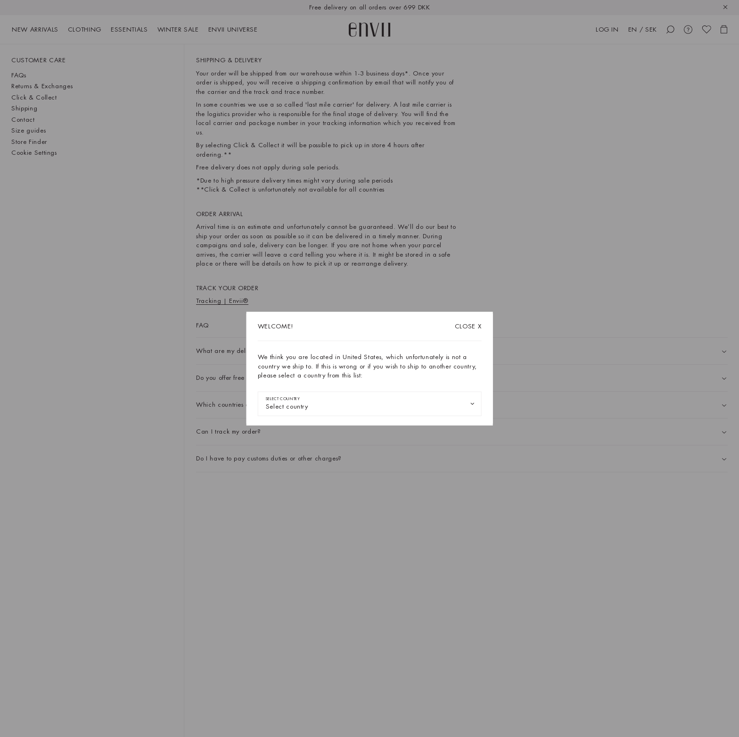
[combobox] (370, 403)
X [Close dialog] (468, 326)
